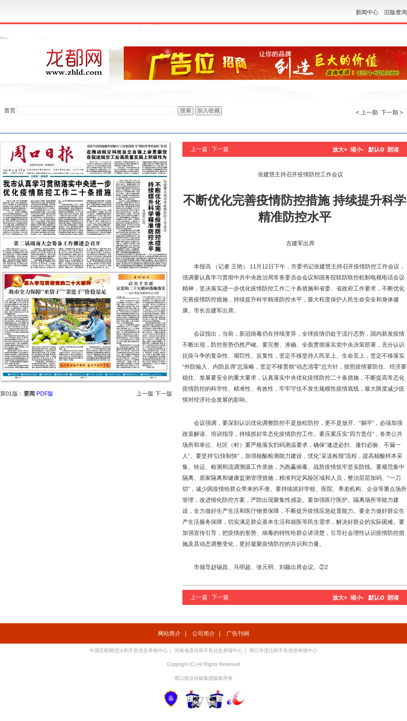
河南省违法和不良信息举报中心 (208, 650)
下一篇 (220, 149)
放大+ (340, 149)
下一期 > (392, 112)
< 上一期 (367, 112)
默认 (376, 149)
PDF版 (44, 393)
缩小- (357, 149)
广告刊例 (237, 633)
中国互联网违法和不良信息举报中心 (129, 650)
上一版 (144, 393)
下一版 (163, 393)
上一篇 (199, 149)
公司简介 (203, 633)
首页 (9, 110)
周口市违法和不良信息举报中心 (283, 650)
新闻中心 (367, 12)
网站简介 (169, 633)
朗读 (393, 149)
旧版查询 (395, 12)
